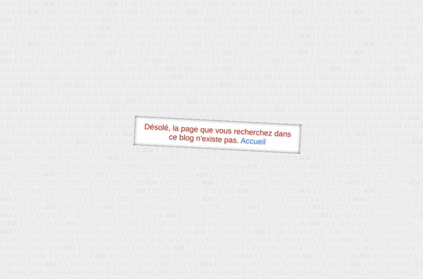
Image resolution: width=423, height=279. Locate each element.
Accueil (253, 141)
